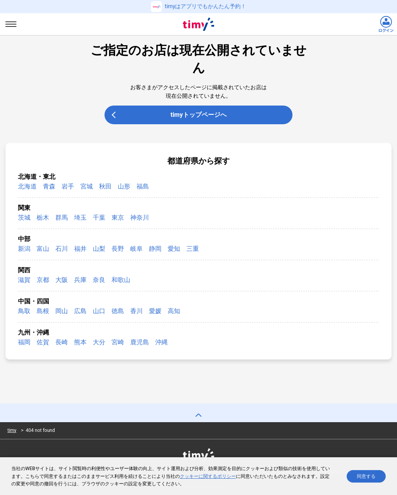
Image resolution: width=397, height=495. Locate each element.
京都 (43, 280)
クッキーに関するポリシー (208, 477)
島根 (43, 311)
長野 (118, 248)
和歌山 (121, 280)
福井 (80, 248)
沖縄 (161, 342)
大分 (99, 342)
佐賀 (43, 342)
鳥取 (24, 311)
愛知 (174, 248)
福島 (142, 186)
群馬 (61, 217)
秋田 (105, 186)
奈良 (99, 280)
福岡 (24, 342)
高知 (174, 311)
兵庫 (80, 280)
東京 (118, 217)
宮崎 (118, 342)
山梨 (99, 248)
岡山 (61, 311)
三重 (192, 248)
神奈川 (139, 217)
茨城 (24, 217)
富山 (43, 248)
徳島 (118, 311)
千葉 (99, 217)
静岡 (155, 248)
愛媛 (155, 311)
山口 (99, 311)
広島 (80, 311)
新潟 (24, 248)
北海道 (27, 186)
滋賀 (24, 280)
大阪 (61, 280)
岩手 (68, 186)
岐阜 (136, 248)
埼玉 (80, 217)
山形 (124, 186)
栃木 (43, 217)
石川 (61, 248)
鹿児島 (139, 342)
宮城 (86, 186)
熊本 (80, 342)
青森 (49, 186)
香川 (136, 311)
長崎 (61, 342)
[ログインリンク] (386, 24)
